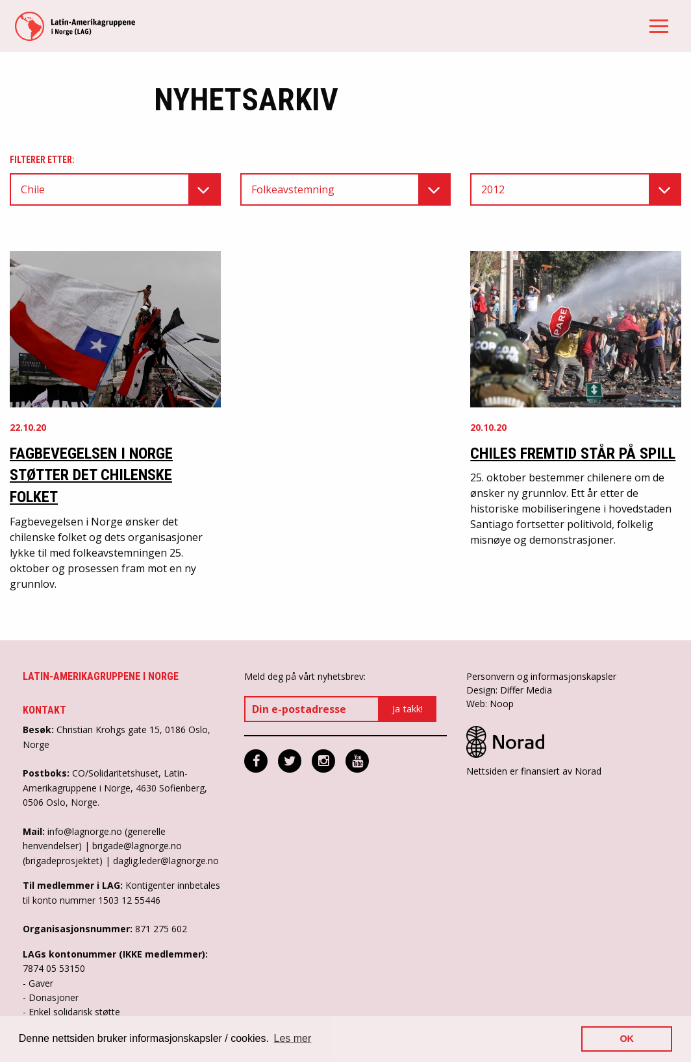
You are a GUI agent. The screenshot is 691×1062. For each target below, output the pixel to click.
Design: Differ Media (509, 690)
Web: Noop (490, 703)
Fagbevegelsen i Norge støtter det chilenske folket (91, 475)
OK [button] (627, 1038)
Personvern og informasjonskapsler (541, 676)
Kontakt (44, 710)
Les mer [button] (293, 1038)
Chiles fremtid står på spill (572, 453)
